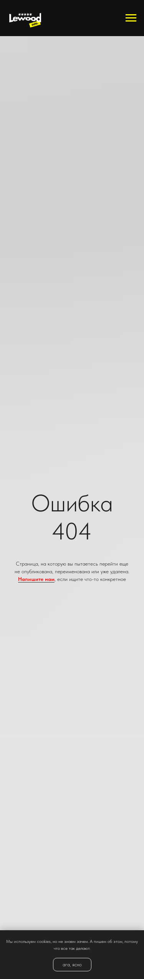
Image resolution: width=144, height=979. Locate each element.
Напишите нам (36, 579)
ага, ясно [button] (72, 964)
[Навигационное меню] (131, 18)
